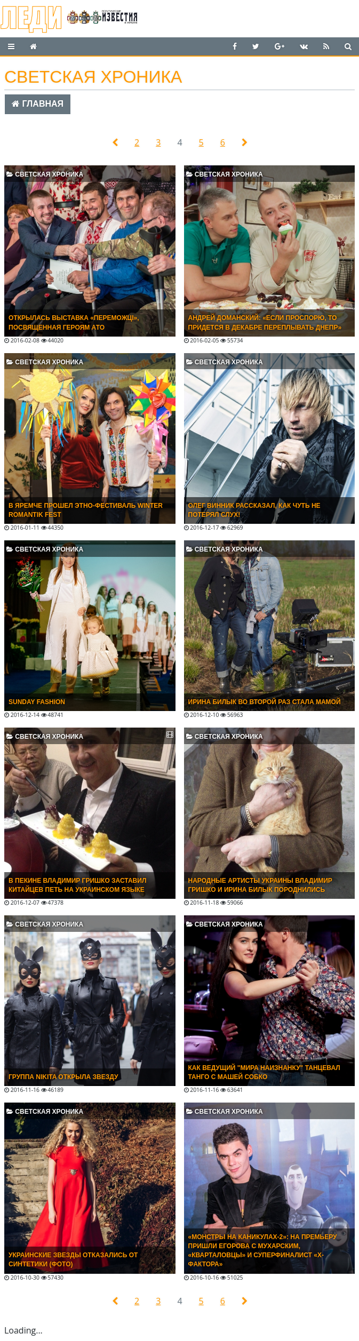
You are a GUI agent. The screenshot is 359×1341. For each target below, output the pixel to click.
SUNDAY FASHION (37, 702)
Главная (37, 103)
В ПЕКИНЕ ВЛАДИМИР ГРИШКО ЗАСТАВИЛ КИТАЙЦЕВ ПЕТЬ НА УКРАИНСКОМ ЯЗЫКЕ (77, 885)
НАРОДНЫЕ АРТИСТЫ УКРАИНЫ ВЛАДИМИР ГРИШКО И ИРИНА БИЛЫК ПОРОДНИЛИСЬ (260, 885)
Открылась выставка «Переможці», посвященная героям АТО (74, 322)
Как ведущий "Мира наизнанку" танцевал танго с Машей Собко (264, 1072)
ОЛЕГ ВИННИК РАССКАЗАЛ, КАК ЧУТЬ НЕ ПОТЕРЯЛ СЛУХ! (254, 510)
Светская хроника (44, 174)
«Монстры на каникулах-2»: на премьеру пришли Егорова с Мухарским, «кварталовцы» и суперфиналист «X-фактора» (262, 1250)
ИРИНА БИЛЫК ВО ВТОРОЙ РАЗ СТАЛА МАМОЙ (264, 702)
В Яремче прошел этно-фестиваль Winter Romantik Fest (86, 510)
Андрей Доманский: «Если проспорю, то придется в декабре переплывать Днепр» (265, 322)
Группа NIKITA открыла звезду (63, 1077)
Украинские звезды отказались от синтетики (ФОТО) (73, 1259)
